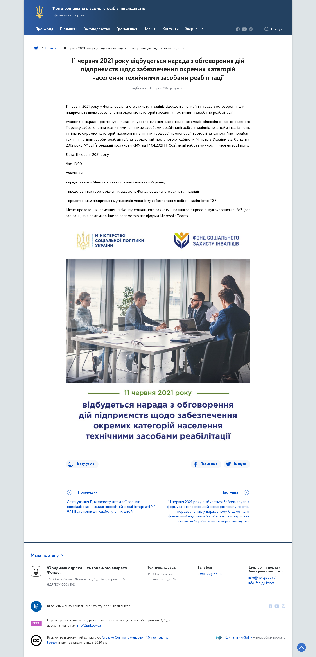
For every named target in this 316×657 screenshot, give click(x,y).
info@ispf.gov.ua (89, 625)
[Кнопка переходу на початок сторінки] (299, 647)
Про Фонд (44, 29)
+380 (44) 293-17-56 (213, 574)
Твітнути (239, 464)
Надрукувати (84, 464)
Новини (150, 29)
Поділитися (210, 464)
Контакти (171, 29)
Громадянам (127, 29)
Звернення (194, 29)
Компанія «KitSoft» (238, 637)
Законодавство (97, 29)
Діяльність (68, 29)
